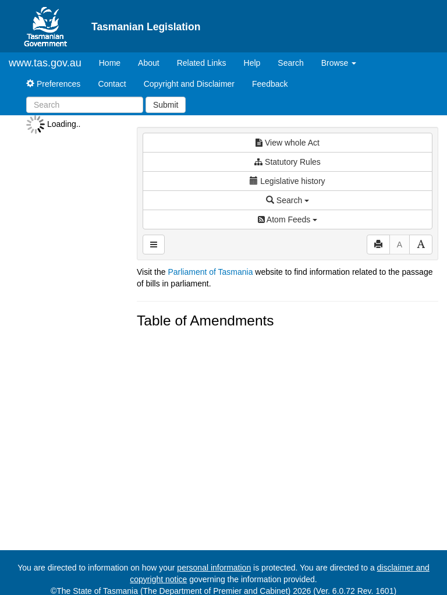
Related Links (201, 63)
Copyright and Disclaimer (189, 83)
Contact (112, 83)
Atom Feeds (287, 219)
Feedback (270, 83)
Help (252, 63)
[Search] (84, 105)
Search (290, 63)
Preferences (53, 83)
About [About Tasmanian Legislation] (148, 63)
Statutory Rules (287, 162)
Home (114, 62)
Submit (166, 104)
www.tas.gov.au (45, 63)
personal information (214, 567)
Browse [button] (339, 63)
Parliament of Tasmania (210, 272)
